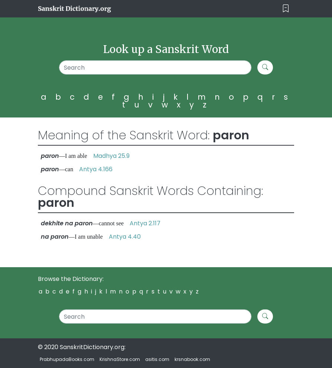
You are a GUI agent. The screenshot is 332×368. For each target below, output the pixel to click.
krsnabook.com (192, 359)
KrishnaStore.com (120, 359)
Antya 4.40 (125, 236)
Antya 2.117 (145, 223)
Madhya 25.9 (111, 156)
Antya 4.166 (96, 169)
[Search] (155, 67)
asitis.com (157, 359)
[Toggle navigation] (285, 8)
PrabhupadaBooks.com (67, 359)
